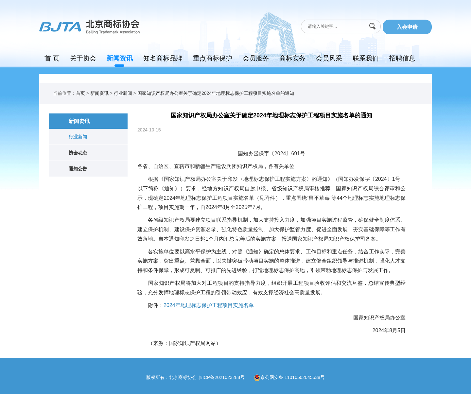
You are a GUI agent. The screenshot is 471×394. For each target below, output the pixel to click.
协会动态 (78, 152)
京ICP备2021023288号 (226, 377)
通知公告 (78, 168)
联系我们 (366, 58)
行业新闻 (123, 93)
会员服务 (256, 58)
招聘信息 (402, 58)
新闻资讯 (120, 58)
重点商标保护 (212, 58)
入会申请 (407, 27)
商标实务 (292, 58)
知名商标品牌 (163, 58)
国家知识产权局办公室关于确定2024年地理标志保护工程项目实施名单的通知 (215, 93)
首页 (80, 93)
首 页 (52, 58)
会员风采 (329, 58)
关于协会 (83, 58)
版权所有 (155, 377)
